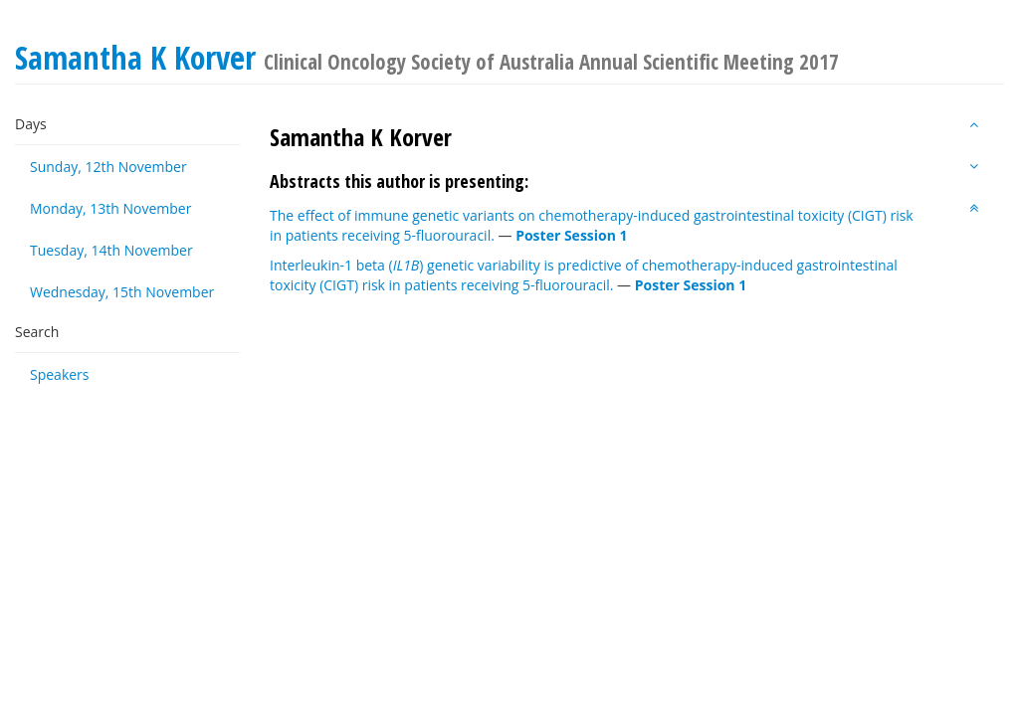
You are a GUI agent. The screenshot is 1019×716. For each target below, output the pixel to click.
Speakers (60, 374)
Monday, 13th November (110, 208)
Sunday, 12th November (108, 166)
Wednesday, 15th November (122, 291)
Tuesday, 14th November (111, 250)
